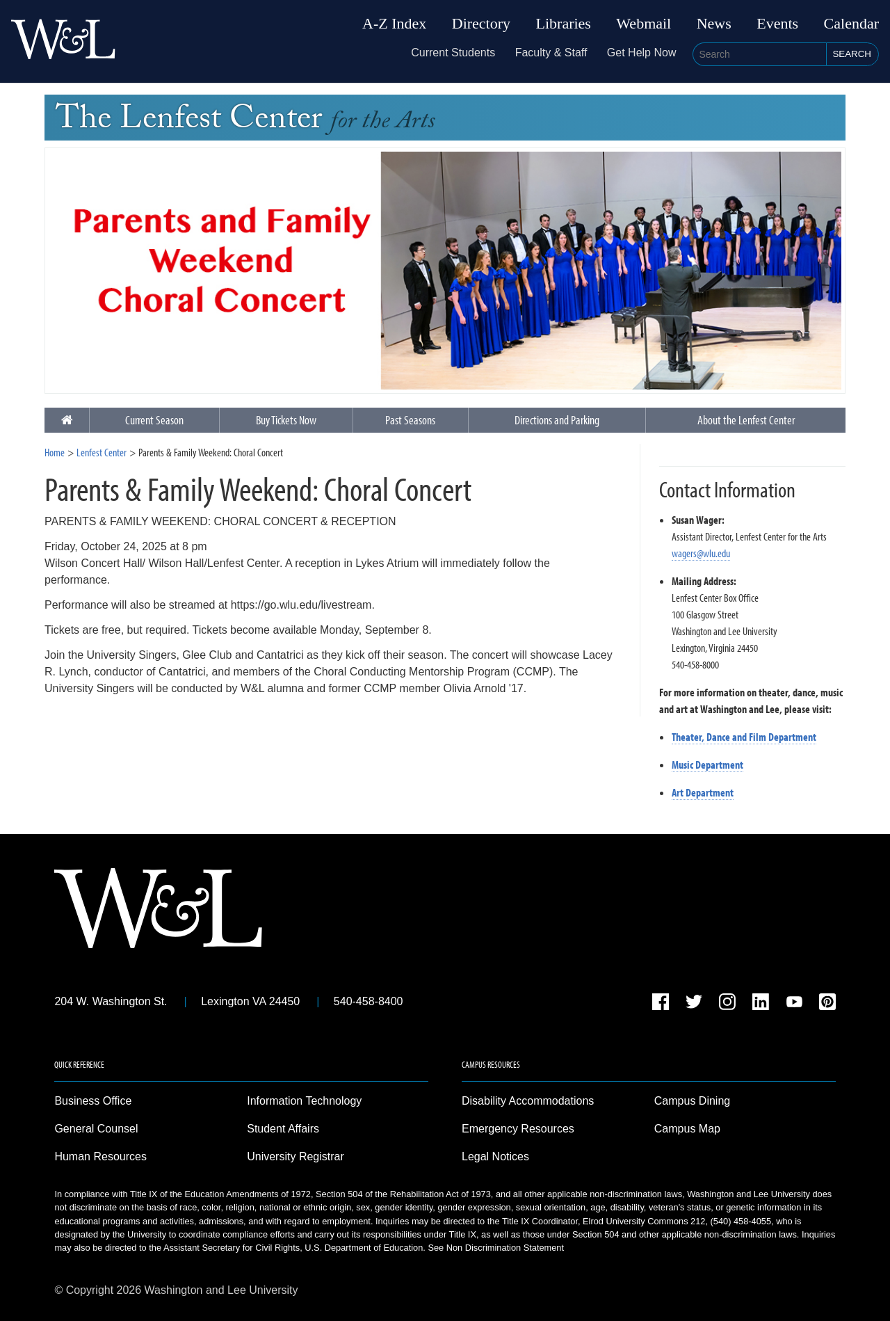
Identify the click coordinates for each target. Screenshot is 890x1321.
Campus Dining (692, 1101)
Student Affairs (283, 1129)
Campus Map (687, 1129)
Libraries (563, 23)
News (714, 23)
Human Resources (100, 1156)
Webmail (643, 23)
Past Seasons (410, 420)
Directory (481, 23)
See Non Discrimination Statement (496, 1247)
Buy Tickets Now (286, 420)
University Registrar (295, 1156)
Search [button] (851, 54)
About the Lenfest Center (746, 420)
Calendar (851, 23)
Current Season (154, 420)
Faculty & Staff (551, 52)
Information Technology (304, 1101)
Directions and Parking (557, 420)
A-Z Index (394, 23)
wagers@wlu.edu (701, 553)
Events (777, 23)
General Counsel (96, 1129)
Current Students (453, 52)
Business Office (92, 1101)
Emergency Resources (518, 1129)
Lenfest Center (101, 452)
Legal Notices (495, 1156)
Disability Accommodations (528, 1101)
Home (54, 452)
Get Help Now (642, 52)
